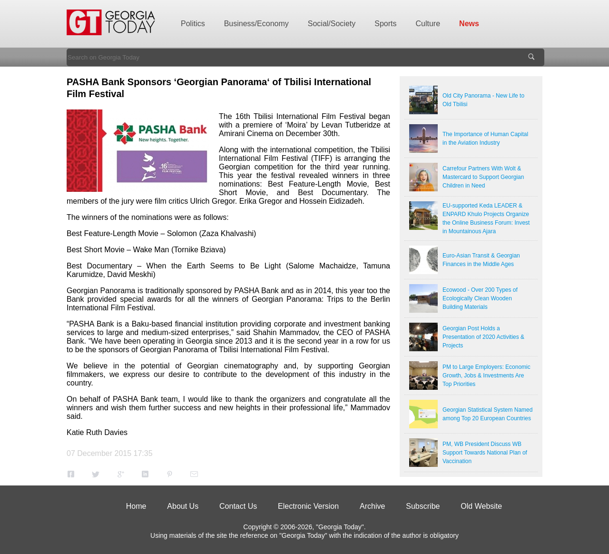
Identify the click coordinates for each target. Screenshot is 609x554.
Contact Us (238, 506)
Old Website (481, 506)
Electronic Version (308, 506)
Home (136, 506)
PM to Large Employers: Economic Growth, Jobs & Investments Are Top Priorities (486, 375)
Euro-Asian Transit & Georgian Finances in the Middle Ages (481, 259)
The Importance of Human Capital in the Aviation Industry (485, 138)
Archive (372, 506)
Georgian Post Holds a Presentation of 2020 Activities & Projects (483, 337)
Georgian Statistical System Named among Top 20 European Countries (487, 414)
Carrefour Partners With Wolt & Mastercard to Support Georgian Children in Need (483, 177)
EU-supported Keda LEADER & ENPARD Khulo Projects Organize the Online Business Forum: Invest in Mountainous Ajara (486, 218)
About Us (182, 506)
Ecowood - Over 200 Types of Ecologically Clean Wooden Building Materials (480, 298)
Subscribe (423, 506)
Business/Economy (256, 24)
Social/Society (332, 24)
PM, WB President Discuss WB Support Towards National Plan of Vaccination (484, 453)
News (469, 24)
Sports (385, 24)
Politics (193, 24)
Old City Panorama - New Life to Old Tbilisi (483, 100)
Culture (428, 24)
